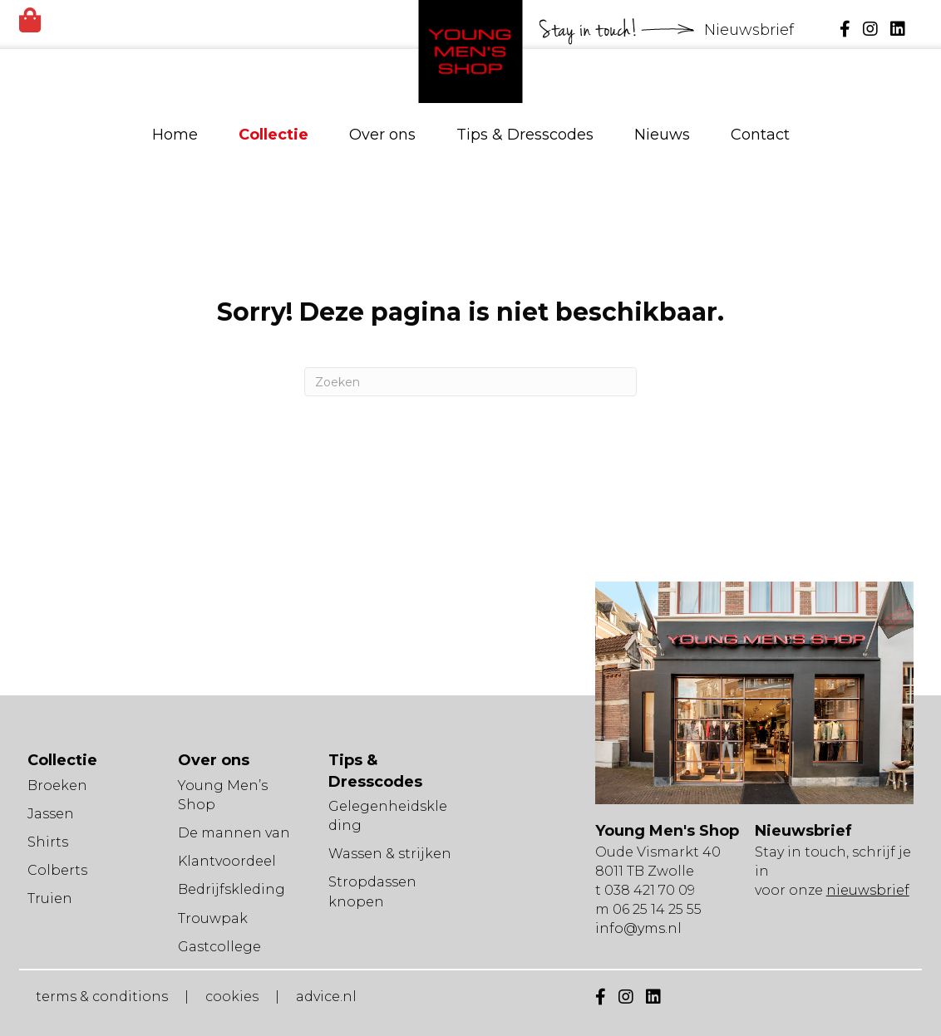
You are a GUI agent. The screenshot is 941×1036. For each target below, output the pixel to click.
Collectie (273, 134)
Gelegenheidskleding (387, 815)
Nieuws (662, 134)
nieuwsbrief (867, 890)
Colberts (57, 870)
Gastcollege (219, 947)
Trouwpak (213, 918)
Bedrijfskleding (231, 889)
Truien (49, 898)
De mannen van (234, 833)
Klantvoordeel (227, 861)
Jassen (50, 814)
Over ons (382, 134)
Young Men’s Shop (223, 795)
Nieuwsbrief (751, 30)
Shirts (47, 842)
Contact (760, 134)
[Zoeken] (470, 381)
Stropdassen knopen (372, 891)
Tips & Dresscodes (525, 134)
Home (175, 134)
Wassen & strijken (389, 854)
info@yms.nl (638, 928)
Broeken (57, 785)
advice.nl (326, 996)
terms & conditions (102, 996)
